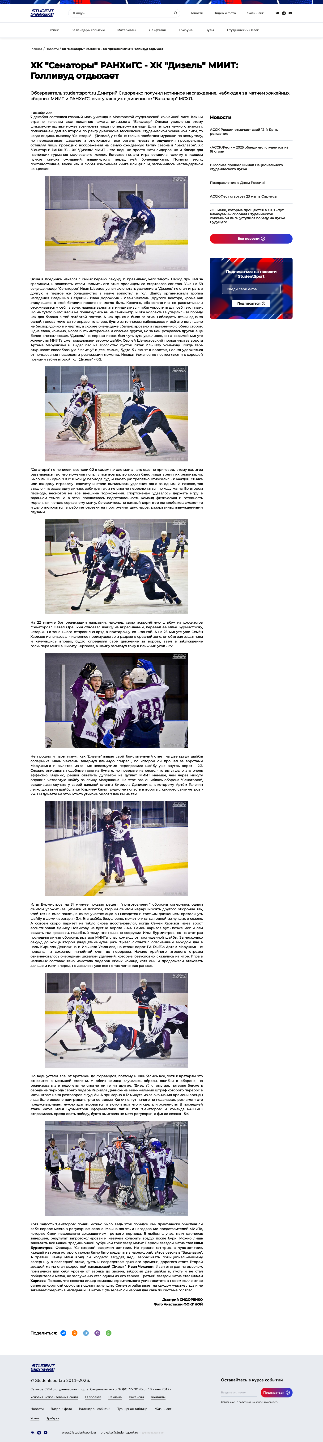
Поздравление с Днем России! (237, 183)
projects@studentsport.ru (119, 1432)
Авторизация (282, 30)
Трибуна (186, 30)
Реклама (115, 1397)
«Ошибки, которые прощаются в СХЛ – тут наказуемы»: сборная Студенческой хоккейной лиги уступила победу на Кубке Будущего (247, 216)
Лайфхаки (157, 30)
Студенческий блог (243, 30)
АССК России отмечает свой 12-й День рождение (244, 132)
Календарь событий (88, 30)
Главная (36, 49)
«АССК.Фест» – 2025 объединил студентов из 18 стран (249, 149)
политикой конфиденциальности (258, 1402)
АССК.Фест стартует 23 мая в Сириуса (243, 196)
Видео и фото (225, 13)
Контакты (158, 1397)
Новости (196, 13)
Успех (54, 30)
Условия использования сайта (54, 1397)
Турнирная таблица (132, 1409)
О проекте (93, 1397)
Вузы (209, 30)
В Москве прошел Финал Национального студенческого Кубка (246, 167)
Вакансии (136, 1397)
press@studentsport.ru (79, 1432)
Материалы (126, 30)
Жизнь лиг (255, 13)
